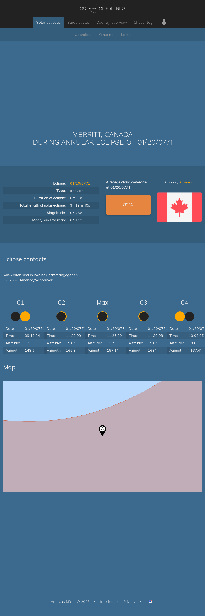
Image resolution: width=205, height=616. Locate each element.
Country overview (111, 22)
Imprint (106, 601)
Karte (125, 34)
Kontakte (105, 34)
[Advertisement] (102, 79)
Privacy (129, 601)
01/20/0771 (80, 183)
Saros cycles (78, 22)
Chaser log (143, 22)
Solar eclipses (48, 22)
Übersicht (83, 34)
